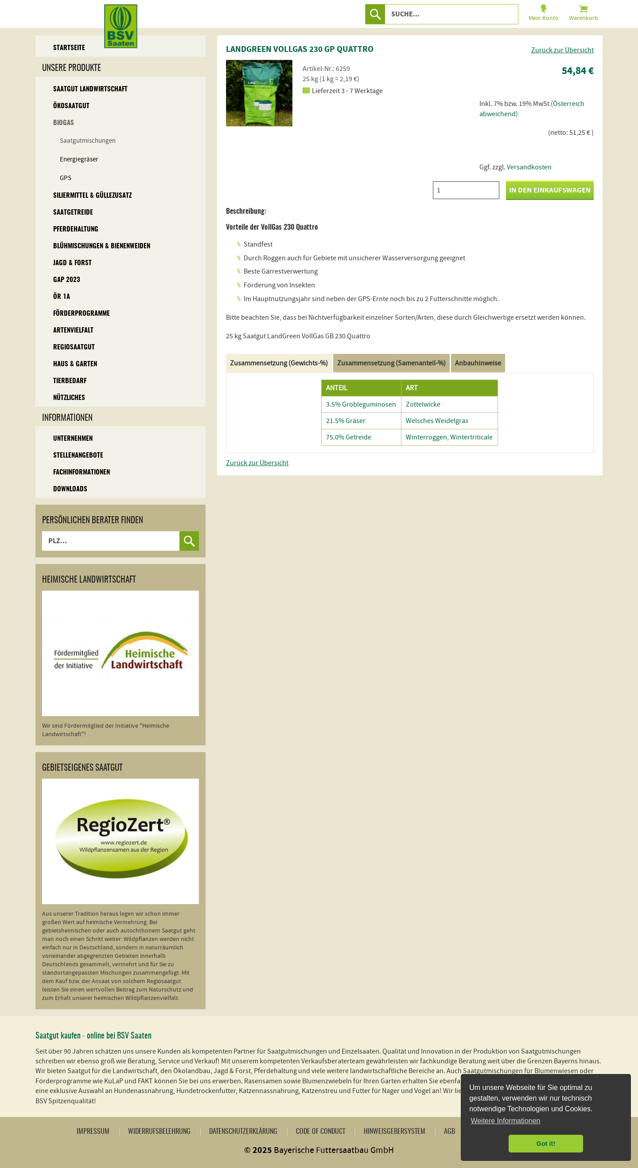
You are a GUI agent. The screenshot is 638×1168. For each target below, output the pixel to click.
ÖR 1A (61, 297)
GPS (65, 178)
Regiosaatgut (74, 347)
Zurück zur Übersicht (562, 50)
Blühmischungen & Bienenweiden (101, 246)
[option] (259, 93)
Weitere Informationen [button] (505, 1121)
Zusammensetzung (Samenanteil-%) (391, 363)
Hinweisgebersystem (394, 1131)
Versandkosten (529, 167)
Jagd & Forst (72, 263)
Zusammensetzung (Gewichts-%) (279, 363)
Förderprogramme (81, 313)
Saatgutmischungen (88, 141)
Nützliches (69, 398)
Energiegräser (79, 159)
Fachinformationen (81, 472)
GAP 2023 (66, 280)
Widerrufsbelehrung (159, 1131)
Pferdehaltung (75, 229)
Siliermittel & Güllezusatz (92, 195)
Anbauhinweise (478, 363)
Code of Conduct (320, 1131)
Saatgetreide (73, 212)
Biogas (63, 123)
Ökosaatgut (71, 106)
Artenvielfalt (73, 330)
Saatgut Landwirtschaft (90, 89)
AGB (449, 1131)
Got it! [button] (546, 1143)
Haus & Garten (75, 364)
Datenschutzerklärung (243, 1131)
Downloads (70, 489)
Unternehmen (73, 438)
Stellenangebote (78, 455)
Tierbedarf (69, 381)
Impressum (93, 1131)
